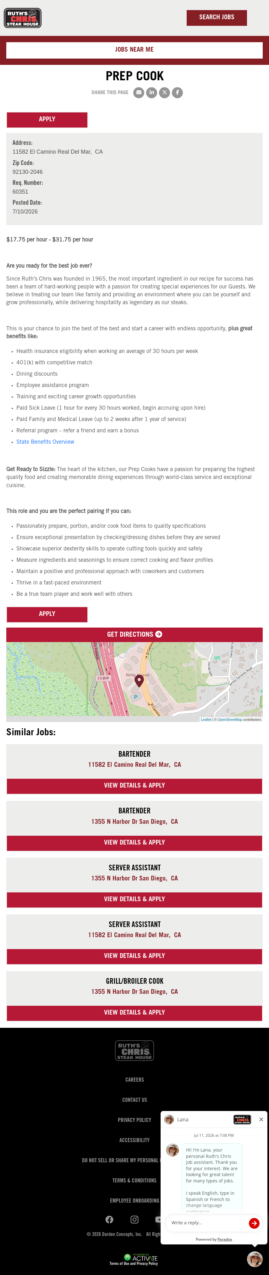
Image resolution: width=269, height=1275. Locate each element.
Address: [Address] (22, 143)
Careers (134, 1080)
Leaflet (206, 719)
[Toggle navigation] (256, 18)
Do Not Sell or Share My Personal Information (134, 1161)
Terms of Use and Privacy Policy (134, 1264)
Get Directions (134, 635)
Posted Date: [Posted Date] (27, 203)
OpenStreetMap (230, 719)
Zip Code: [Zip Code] (23, 164)
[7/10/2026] (27, 212)
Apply (47, 120)
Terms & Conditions (134, 1181)
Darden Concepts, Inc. (122, 1234)
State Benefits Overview (45, 442)
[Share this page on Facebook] (177, 92)
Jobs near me (134, 50)
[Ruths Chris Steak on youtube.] (134, 1220)
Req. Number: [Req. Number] (28, 183)
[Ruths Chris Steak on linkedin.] (109, 1220)
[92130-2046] (28, 172)
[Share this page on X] (164, 92)
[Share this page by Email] (138, 92)
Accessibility (134, 1141)
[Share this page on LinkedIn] (151, 92)
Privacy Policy (134, 1121)
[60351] (28, 192)
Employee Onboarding (134, 1201)
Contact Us (134, 1100)
